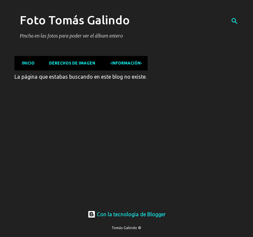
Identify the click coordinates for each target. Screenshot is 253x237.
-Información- (124, 63)
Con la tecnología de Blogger (127, 214)
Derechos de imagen (70, 63)
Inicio (26, 63)
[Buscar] (235, 21)
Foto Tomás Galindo (75, 20)
